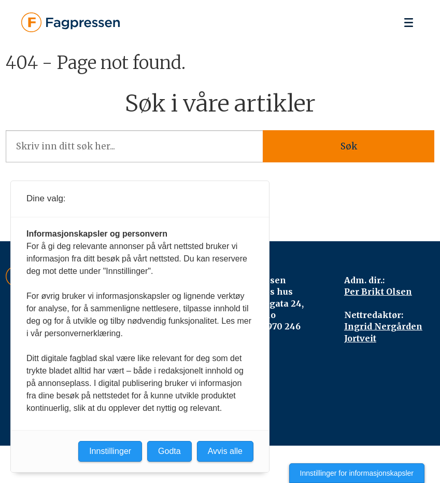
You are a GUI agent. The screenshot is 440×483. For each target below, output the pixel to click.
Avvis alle (225, 451)
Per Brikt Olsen (378, 291)
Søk (348, 146)
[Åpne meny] (408, 22)
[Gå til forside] (70, 22)
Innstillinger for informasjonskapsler (357, 473)
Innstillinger (110, 451)
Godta (169, 451)
